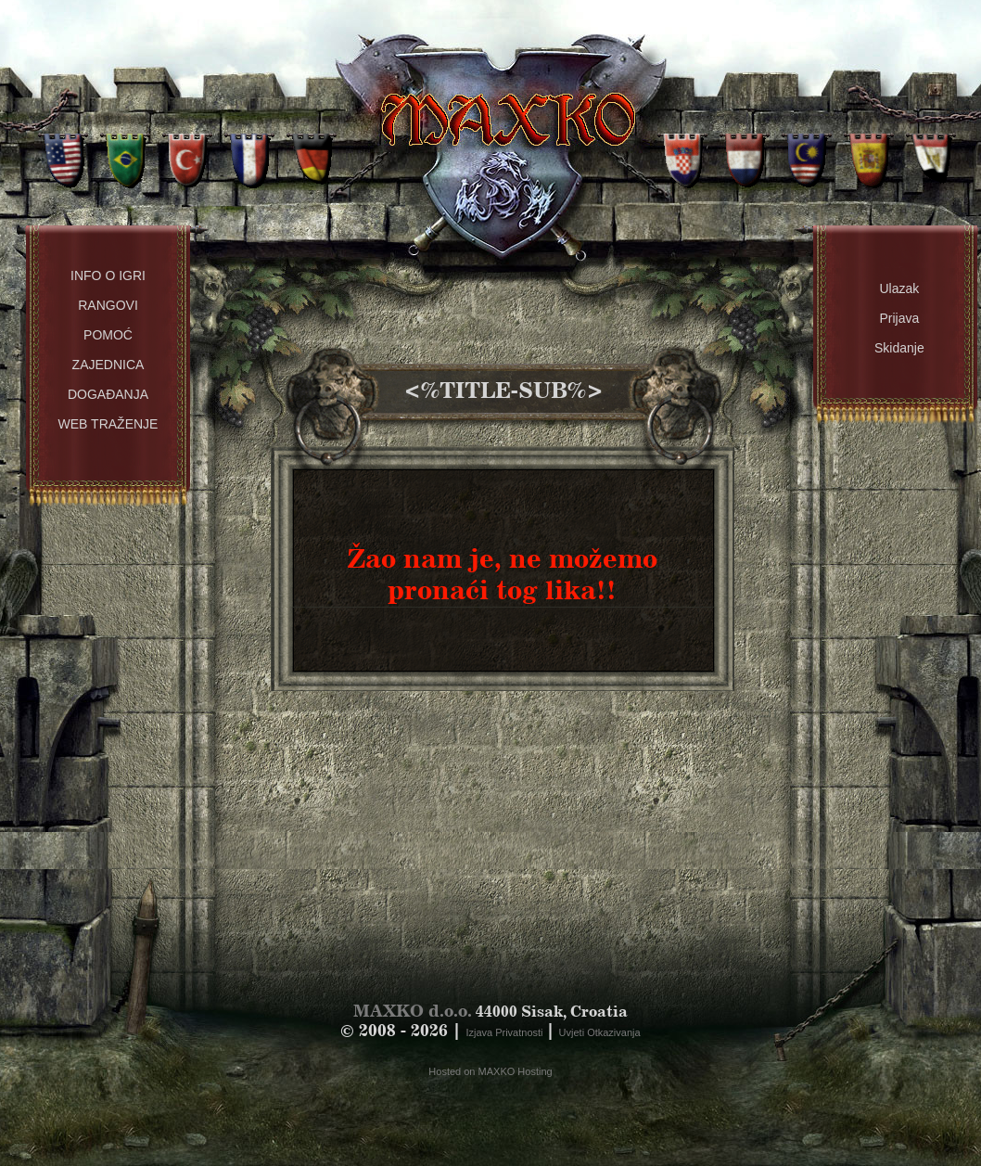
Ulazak (899, 288)
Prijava (899, 318)
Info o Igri (108, 275)
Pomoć (108, 334)
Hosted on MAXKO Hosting (490, 1071)
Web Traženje (108, 423)
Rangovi (108, 305)
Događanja (108, 394)
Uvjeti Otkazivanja (600, 1032)
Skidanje (899, 347)
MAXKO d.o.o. (412, 1010)
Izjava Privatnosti (505, 1032)
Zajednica (108, 364)
